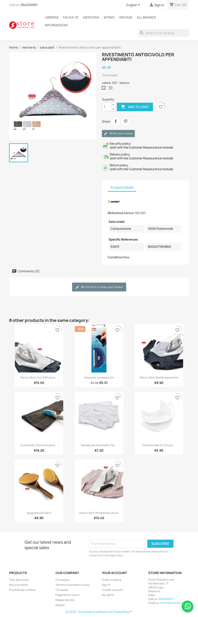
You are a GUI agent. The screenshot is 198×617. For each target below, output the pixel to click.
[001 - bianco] (104, 88)
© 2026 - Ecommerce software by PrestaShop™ (99, 612)
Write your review (118, 134)
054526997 (29, 5)
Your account (114, 573)
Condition (115, 257)
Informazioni (56, 25)
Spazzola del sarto (39, 513)
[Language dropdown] (133, 5)
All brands (146, 17)
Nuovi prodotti (18, 585)
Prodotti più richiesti (22, 590)
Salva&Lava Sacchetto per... (99, 445)
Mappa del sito (65, 600)
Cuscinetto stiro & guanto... (39, 445)
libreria (52, 17)
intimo (109, 17)
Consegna (62, 580)
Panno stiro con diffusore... (38, 377)
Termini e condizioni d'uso (72, 585)
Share (115, 121)
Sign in (106, 585)
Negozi (60, 605)
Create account (112, 590)
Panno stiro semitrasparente (159, 377)
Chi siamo (61, 590)
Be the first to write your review (99, 287)
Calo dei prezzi (19, 580)
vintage (125, 17)
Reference (116, 213)
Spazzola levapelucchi (99, 377)
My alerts (108, 595)
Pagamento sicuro (67, 595)
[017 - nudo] (111, 88)
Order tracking (111, 580)
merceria (91, 17)
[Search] (163, 33)
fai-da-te (71, 17)
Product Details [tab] (122, 187)
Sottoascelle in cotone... (159, 445)
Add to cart (135, 106)
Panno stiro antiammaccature (99, 513)
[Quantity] (106, 107)
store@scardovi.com (174, 603)
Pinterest (125, 121)
